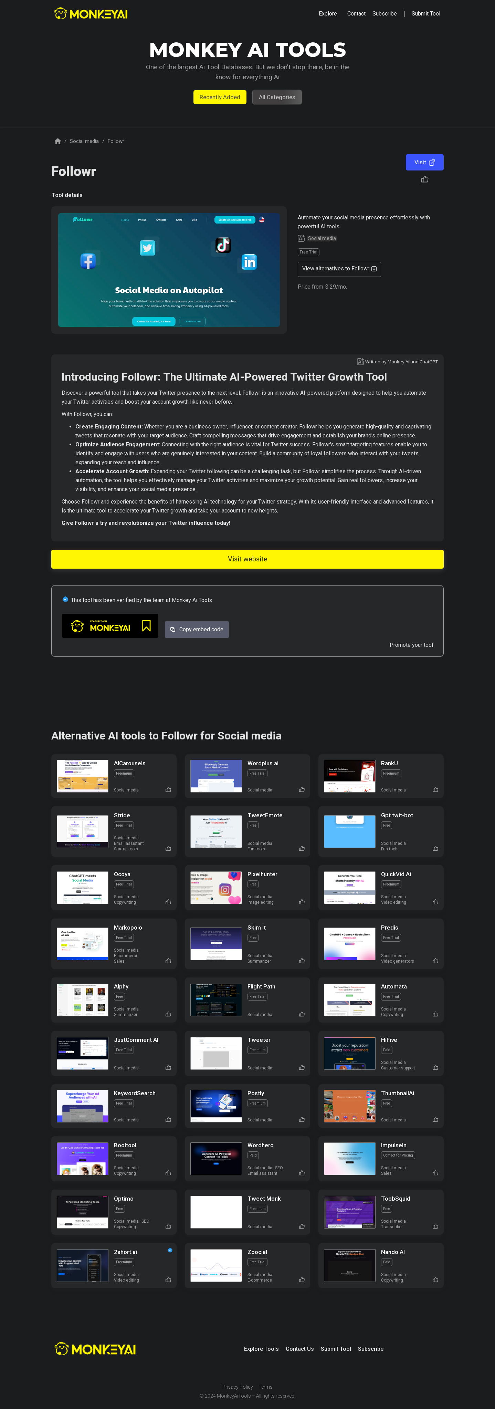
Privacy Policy (237, 1387)
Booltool (125, 1145)
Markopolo (128, 927)
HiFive (389, 1039)
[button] (328, 13)
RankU (389, 763)
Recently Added (220, 97)
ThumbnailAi (397, 1093)
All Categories (277, 97)
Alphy (121, 986)
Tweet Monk (264, 1198)
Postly (256, 1093)
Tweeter (259, 1039)
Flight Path (261, 986)
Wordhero (261, 1145)
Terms (266, 1387)
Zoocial (257, 1252)
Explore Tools (261, 1349)
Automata (394, 986)
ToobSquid (395, 1198)
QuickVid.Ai (396, 874)
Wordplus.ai (263, 763)
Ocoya (122, 874)
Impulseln (394, 1145)
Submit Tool (336, 1349)
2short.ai (125, 1252)
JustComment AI (136, 1039)
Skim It (257, 927)
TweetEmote (265, 815)
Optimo (124, 1198)
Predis (389, 927)
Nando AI (393, 1252)
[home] (91, 14)
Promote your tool (411, 645)
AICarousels (130, 763)
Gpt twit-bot (397, 815)
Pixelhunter (262, 874)
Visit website (247, 559)
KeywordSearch (135, 1093)
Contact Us (300, 1349)
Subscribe (370, 1349)
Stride (122, 815)
